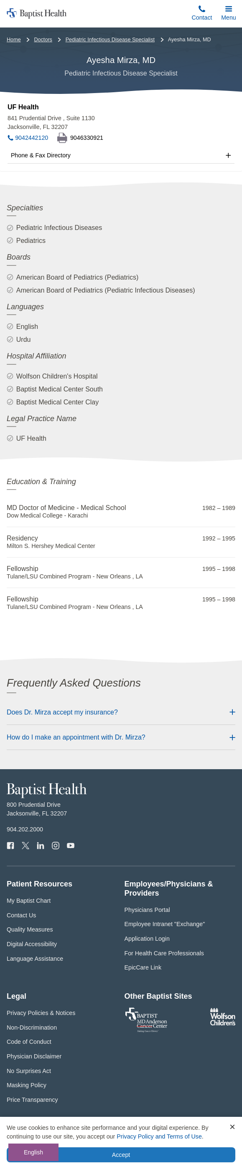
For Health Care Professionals (164, 953)
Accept (121, 1154)
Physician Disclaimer (34, 1056)
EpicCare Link (143, 967)
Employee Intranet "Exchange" (165, 924)
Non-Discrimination (32, 1027)
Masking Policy (26, 1085)
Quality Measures (30, 929)
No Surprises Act (29, 1071)
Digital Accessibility (32, 944)
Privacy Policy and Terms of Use (159, 1136)
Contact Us (21, 915)
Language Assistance (35, 958)
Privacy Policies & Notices (41, 1013)
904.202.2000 (25, 829)
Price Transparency (32, 1099)
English (33, 1152)
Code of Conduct (29, 1041)
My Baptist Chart (29, 900)
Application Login (147, 938)
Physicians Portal (147, 909)
